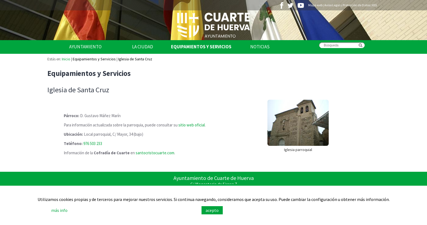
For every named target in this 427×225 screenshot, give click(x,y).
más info (59, 210)
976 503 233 (92, 143)
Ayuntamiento (85, 47)
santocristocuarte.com (155, 152)
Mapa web (315, 5)
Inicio (66, 59)
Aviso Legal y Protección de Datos (347, 5)
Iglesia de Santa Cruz (135, 59)
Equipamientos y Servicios (201, 47)
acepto (212, 210)
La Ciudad (142, 47)
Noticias (260, 47)
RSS (374, 5)
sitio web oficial (191, 125)
